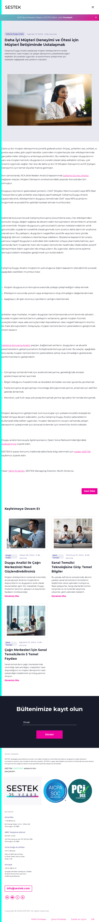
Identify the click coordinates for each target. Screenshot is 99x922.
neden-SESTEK (82, 451)
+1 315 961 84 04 (10, 821)
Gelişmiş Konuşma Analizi (16, 345)
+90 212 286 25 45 (10, 868)
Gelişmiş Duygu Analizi (76, 175)
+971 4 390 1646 (10, 851)
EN (92, 919)
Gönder (49, 734)
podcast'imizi (9, 444)
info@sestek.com (18, 888)
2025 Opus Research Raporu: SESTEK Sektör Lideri (44, 17)
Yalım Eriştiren (16, 471)
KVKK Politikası (38, 919)
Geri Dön (89, 491)
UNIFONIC (18, 768)
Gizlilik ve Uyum (78, 919)
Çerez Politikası (58, 919)
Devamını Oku (12, 596)
